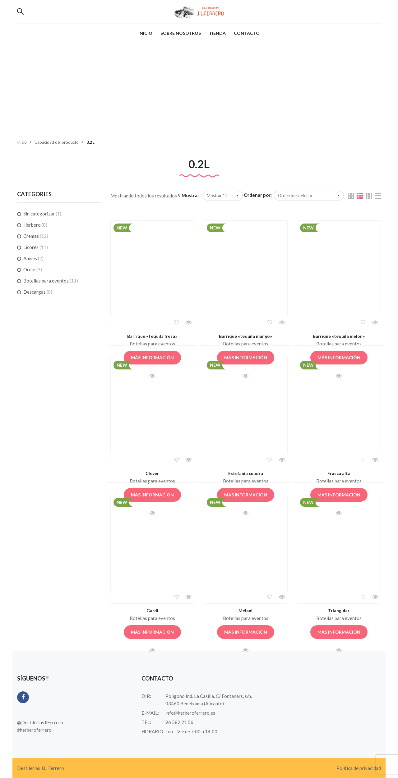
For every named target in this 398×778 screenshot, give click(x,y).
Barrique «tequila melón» (339, 336)
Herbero (32, 225)
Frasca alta (338, 473)
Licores (31, 247)
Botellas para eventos (152, 343)
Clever (152, 473)
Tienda (217, 33)
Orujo (29, 269)
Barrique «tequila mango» (245, 336)
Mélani (245, 610)
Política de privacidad (358, 768)
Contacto (247, 33)
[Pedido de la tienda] (309, 196)
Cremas (31, 236)
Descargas (34, 292)
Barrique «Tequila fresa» (152, 336)
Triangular (338, 610)
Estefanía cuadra (245, 473)
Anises (30, 258)
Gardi (152, 610)
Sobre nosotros (180, 33)
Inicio (145, 33)
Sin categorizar (39, 213)
